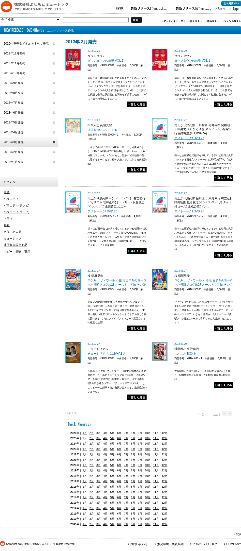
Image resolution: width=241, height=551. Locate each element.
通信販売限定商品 (15, 245)
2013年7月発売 (14, 102)
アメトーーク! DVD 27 (189, 138)
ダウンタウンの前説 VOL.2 (105, 60)
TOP (238, 534)
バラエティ (11, 199)
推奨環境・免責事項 (170, 544)
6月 (119, 438)
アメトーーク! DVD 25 (189, 211)
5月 (112, 438)
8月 (133, 438)
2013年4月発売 (14, 132)
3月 (98, 438)
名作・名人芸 (12, 232)
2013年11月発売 (14, 63)
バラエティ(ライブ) (16, 212)
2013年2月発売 (14, 152)
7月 (126, 438)
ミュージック (12, 238)
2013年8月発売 (14, 93)
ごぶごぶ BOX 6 (185, 353)
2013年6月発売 (14, 112)
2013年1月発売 (14, 162)
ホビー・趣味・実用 (17, 251)
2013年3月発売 (14, 142)
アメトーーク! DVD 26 (102, 211)
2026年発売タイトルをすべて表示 (26, 43)
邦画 (7, 225)
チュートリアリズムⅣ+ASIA (106, 353)
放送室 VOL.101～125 (102, 130)
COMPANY (233, 544)
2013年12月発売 (14, 53)
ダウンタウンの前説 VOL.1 (192, 60)
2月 (92, 432)
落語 (7, 192)
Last (215, 414)
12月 (164, 438)
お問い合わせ (139, 544)
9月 (140, 438)
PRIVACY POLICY (205, 544)
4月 (105, 438)
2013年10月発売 (14, 73)
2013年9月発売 (14, 83)
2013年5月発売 (14, 122)
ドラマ (8, 218)
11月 (156, 438)
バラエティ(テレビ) (16, 205)
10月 (148, 438)
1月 (85, 432)
